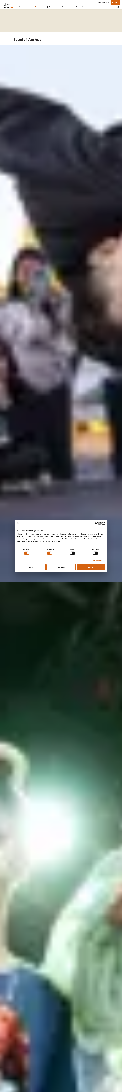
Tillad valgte (61, 567)
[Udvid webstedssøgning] (118, 7)
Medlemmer (65, 7)
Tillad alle (90, 567)
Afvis (31, 567)
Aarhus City (81, 7)
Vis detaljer (97, 561)
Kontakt (115, 2)
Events (38, 7)
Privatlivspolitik (103, 2)
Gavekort (51, 7)
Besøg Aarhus (23, 7)
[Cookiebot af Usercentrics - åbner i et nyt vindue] (96, 523)
